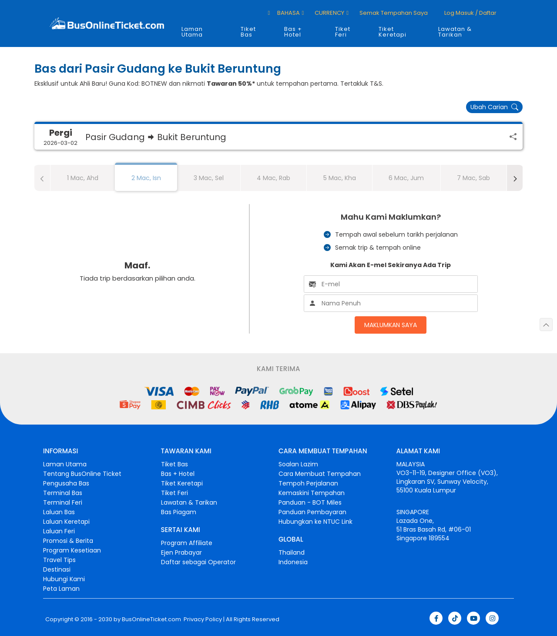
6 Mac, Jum (406, 178)
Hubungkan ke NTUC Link (315, 521)
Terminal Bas (62, 493)
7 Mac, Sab (473, 178)
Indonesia (293, 562)
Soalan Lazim (298, 464)
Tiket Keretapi (392, 32)
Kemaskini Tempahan (311, 493)
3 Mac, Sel (209, 178)
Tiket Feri (342, 32)
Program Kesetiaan (72, 550)
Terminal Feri (62, 502)
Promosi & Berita (68, 540)
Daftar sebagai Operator (198, 562)
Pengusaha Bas (66, 483)
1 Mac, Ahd (82, 178)
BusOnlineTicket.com (151, 619)
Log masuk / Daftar (470, 13)
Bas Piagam (178, 512)
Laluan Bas (59, 512)
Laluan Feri (59, 531)
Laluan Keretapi (66, 521)
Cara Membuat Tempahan (319, 473)
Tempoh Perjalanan (308, 483)
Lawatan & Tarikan (455, 32)
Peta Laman (61, 588)
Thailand (291, 552)
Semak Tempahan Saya (393, 13)
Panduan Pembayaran (312, 512)
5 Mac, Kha (339, 178)
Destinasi (56, 569)
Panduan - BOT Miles (310, 502)
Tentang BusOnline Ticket (82, 473)
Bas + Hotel (293, 32)
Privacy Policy (202, 619)
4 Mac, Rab (273, 178)
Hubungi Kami (64, 579)
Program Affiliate (186, 543)
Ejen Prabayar (181, 552)
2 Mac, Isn (146, 178)
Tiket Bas (248, 32)
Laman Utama (192, 32)
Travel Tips (59, 560)
